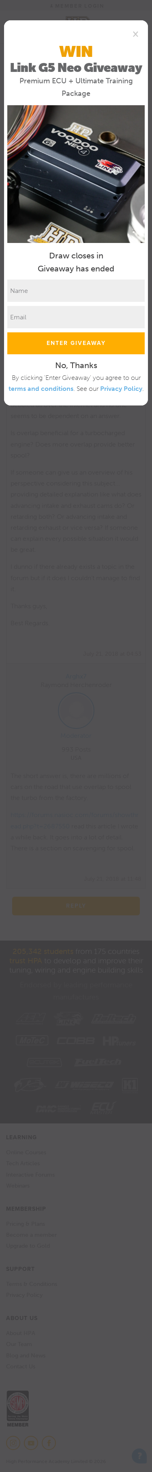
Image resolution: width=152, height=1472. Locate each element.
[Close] (136, 34)
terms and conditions (41, 388)
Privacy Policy (121, 388)
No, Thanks (76, 365)
